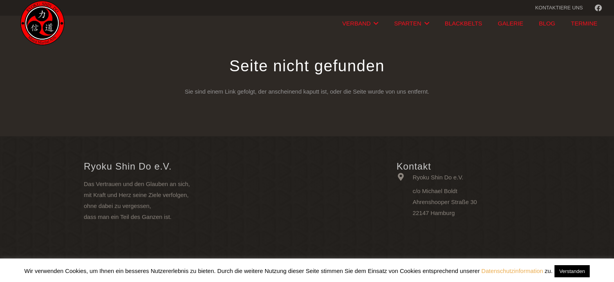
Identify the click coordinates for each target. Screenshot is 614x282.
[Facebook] (598, 8)
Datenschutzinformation (512, 271)
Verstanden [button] (572, 271)
